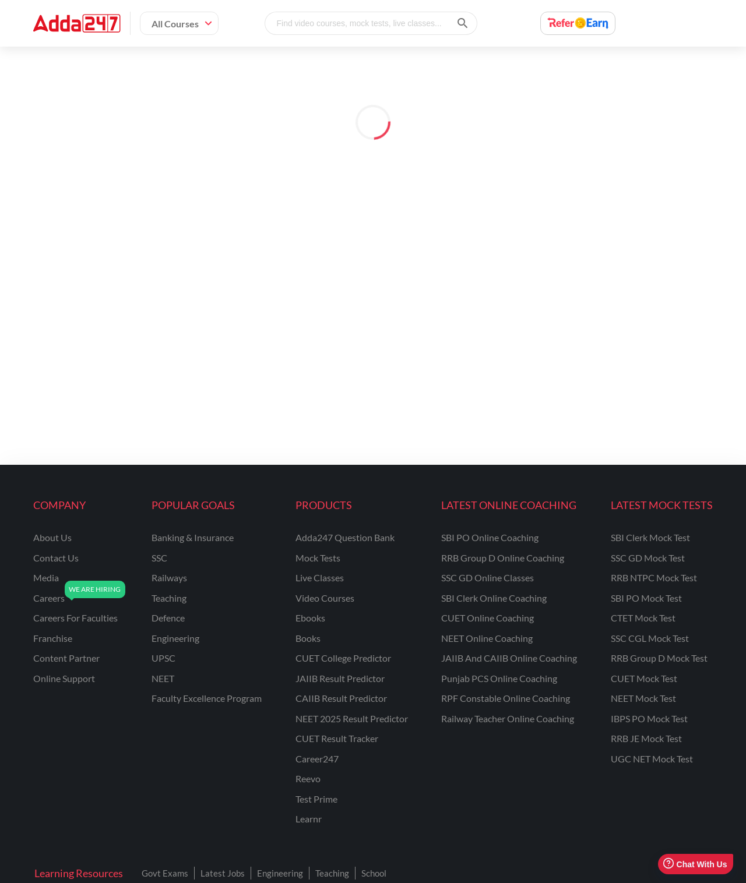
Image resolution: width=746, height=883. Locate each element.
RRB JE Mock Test (646, 738)
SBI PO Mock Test (646, 597)
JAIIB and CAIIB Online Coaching (509, 657)
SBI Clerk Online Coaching (494, 597)
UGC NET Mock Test (652, 758)
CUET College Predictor (343, 657)
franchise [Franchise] (52, 638)
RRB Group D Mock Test (659, 657)
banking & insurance (193, 537)
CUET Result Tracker (336, 738)
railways (169, 577)
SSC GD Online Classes (487, 577)
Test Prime (316, 798)
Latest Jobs (222, 873)
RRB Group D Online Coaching (502, 557)
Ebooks (310, 617)
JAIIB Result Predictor (340, 678)
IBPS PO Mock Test (649, 718)
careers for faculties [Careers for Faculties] (75, 617)
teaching (169, 597)
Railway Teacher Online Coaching (507, 718)
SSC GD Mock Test (648, 557)
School (373, 873)
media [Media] (46, 577)
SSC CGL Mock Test (650, 638)
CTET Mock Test (643, 617)
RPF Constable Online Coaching (505, 698)
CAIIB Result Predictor (341, 698)
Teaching (332, 873)
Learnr (308, 818)
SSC (159, 557)
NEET (163, 678)
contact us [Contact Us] (56, 557)
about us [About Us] (52, 537)
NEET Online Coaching (487, 638)
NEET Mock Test (643, 698)
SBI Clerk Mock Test (650, 537)
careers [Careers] (49, 597)
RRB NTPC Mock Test (654, 577)
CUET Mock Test (644, 678)
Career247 (317, 758)
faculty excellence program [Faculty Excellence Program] (207, 698)
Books (308, 638)
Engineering (280, 873)
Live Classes (319, 577)
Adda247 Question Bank (345, 537)
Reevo (308, 778)
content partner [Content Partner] (66, 657)
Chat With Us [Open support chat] (695, 864)
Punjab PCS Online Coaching (499, 678)
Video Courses (324, 597)
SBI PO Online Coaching (490, 537)
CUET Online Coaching (487, 617)
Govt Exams (165, 873)
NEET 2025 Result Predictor (351, 718)
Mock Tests (317, 557)
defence (168, 617)
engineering (175, 638)
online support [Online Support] (64, 678)
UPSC (163, 657)
